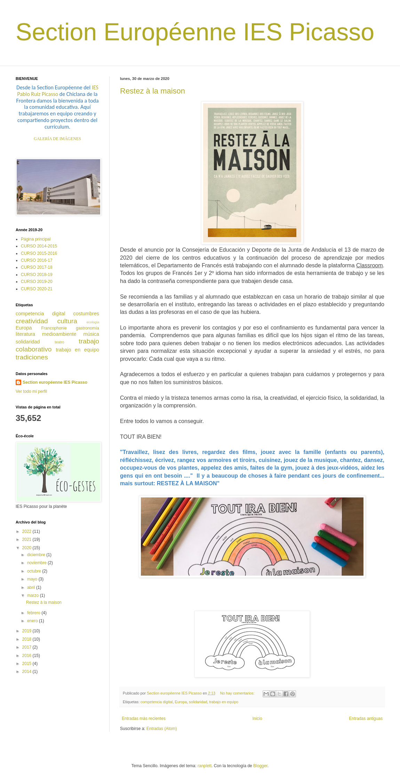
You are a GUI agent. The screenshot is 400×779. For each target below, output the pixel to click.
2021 (27, 539)
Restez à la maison (152, 91)
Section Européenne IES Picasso (195, 32)
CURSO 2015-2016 (39, 253)
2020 (27, 547)
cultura (67, 321)
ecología (93, 322)
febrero (34, 612)
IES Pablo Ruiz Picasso (57, 90)
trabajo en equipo (223, 702)
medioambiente (59, 334)
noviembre (37, 562)
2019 (27, 630)
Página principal (35, 239)
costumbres (86, 313)
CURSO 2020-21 (37, 288)
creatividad (32, 321)
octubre (34, 571)
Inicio (257, 718)
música (91, 334)
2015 (27, 663)
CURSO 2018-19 (37, 274)
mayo (33, 579)
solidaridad (198, 702)
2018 (27, 639)
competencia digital (157, 702)
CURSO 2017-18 (37, 267)
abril (31, 587)
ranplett (204, 765)
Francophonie (53, 328)
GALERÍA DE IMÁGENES (57, 138)
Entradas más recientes (144, 718)
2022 (27, 531)
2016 (27, 655)
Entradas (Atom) (161, 728)
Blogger (260, 765)
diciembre (36, 554)
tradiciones (32, 357)
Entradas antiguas (366, 718)
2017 (27, 647)
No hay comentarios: (238, 693)
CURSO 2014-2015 (39, 246)
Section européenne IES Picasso (55, 382)
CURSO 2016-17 (37, 260)
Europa (181, 702)
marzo (33, 595)
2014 (27, 671)
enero (33, 620)
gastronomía (87, 328)
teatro (59, 342)
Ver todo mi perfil (31, 391)
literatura (25, 334)
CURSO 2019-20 (37, 281)
